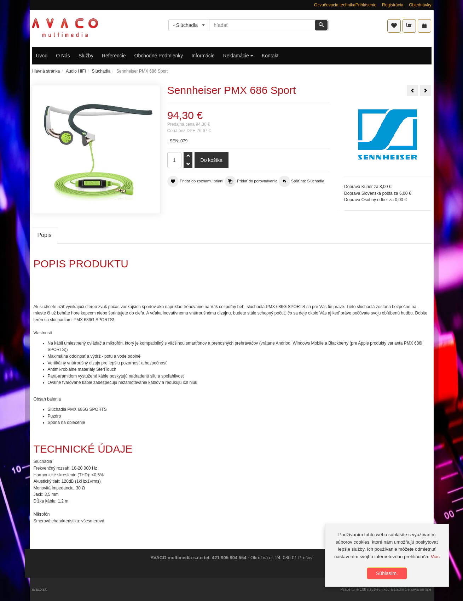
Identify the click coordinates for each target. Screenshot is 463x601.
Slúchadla (101, 71)
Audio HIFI (76, 71)
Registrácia (392, 4)
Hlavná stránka (46, 71)
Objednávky (420, 4)
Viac (435, 556)
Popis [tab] (44, 235)
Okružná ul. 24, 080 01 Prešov (281, 557)
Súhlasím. (387, 573)
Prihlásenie (365, 4)
